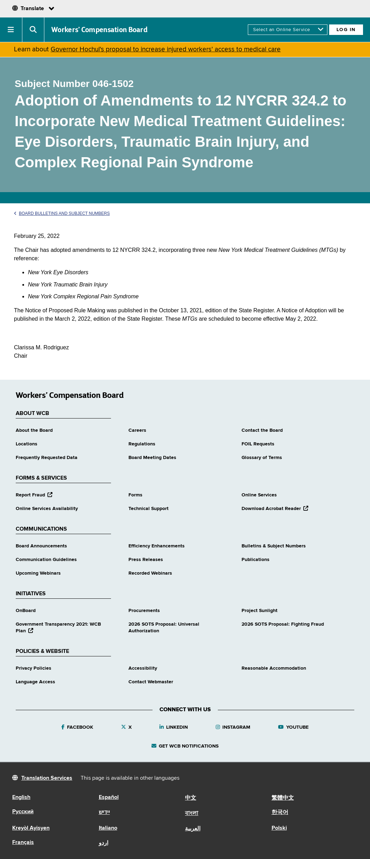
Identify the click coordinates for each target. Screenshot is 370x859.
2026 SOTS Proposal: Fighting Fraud (283, 624)
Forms (135, 495)
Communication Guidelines (46, 559)
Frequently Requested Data (46, 457)
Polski (279, 828)
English (21, 797)
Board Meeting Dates (152, 457)
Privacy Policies (33, 668)
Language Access (35, 681)
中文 (190, 798)
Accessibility (142, 668)
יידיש (104, 812)
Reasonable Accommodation (274, 668)
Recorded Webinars (150, 573)
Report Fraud (34, 495)
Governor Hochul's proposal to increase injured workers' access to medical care (166, 49)
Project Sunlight (260, 610)
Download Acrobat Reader (275, 508)
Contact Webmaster (150, 681)
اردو (103, 843)
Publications (255, 559)
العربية (192, 829)
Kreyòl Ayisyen (31, 828)
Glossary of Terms (262, 457)
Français (23, 842)
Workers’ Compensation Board (99, 29)
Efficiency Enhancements (156, 546)
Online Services (259, 495)
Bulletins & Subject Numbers (274, 546)
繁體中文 (283, 798)
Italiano (108, 828)
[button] (11, 29)
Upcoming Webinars (38, 573)
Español (109, 797)
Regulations (141, 444)
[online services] (287, 29)
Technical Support (148, 508)
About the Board (34, 430)
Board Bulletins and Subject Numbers (62, 213)
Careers (137, 430)
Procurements (144, 610)
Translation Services (46, 778)
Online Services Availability (47, 508)
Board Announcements (41, 546)
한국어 (280, 812)
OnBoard (26, 610)
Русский (23, 812)
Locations (26, 444)
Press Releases (145, 559)
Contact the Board (262, 430)
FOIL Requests (258, 444)
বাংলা (191, 813)
